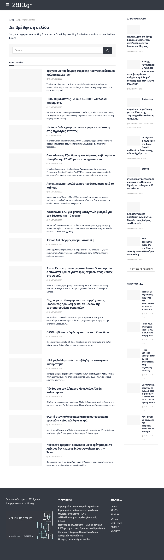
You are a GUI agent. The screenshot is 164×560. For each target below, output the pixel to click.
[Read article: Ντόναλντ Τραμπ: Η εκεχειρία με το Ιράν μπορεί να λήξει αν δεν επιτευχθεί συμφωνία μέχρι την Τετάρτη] (25, 454)
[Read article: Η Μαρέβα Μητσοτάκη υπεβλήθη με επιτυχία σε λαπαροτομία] (25, 370)
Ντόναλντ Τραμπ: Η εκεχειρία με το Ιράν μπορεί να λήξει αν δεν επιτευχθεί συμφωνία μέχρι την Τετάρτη (79, 448)
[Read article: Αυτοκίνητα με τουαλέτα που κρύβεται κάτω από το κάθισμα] (25, 193)
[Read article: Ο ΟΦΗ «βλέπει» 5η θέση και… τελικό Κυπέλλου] (25, 342)
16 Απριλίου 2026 (135, 89)
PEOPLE (115, 527)
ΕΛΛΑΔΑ (115, 514)
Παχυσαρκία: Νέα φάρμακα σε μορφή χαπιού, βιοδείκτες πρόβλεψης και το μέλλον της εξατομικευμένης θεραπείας (76, 304)
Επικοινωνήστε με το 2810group (23, 499)
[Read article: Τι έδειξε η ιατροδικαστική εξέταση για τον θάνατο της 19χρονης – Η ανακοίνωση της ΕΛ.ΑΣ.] (133, 102)
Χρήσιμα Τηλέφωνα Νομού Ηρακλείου (78, 532)
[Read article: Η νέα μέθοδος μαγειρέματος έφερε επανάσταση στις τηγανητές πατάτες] (25, 137)
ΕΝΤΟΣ (114, 518)
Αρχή (11, 20)
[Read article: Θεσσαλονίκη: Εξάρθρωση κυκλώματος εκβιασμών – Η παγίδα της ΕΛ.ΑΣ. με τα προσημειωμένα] (25, 165)
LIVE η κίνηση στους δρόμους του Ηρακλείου (81, 528)
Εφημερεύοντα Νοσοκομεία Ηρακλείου (78, 506)
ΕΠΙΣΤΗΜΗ (116, 523)
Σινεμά (61, 521)
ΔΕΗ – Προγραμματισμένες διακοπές (77, 517)
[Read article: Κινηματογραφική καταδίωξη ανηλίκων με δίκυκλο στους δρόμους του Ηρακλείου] (133, 206)
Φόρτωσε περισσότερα (141, 269)
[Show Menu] (7, 5)
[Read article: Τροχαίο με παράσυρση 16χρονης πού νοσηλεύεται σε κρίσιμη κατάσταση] (25, 80)
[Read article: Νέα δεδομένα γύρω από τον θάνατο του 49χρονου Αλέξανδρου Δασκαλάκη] (133, 241)
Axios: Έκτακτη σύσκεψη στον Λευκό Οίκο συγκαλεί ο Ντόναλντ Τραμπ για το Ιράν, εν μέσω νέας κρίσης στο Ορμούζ (80, 272)
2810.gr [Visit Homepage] (21, 5)
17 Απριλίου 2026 (135, 260)
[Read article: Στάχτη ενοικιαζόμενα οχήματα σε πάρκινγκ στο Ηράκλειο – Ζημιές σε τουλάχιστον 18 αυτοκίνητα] (133, 172)
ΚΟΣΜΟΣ (115, 531)
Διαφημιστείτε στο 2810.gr (20, 503)
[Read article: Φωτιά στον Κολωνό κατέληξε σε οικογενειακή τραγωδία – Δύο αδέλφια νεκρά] (25, 426)
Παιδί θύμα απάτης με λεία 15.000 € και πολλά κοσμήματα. (147, 330)
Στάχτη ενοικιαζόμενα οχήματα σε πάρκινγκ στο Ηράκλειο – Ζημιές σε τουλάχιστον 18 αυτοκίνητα (140, 178)
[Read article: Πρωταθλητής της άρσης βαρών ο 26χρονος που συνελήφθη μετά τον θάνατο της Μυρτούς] (133, 29)
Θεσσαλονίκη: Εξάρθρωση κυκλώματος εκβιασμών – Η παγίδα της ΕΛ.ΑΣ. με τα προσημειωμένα (150, 394)
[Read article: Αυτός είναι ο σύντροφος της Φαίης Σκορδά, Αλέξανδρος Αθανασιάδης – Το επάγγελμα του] (133, 140)
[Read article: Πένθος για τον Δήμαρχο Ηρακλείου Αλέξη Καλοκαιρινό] (25, 398)
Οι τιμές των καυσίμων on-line (74, 539)
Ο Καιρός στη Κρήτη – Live (72, 514)
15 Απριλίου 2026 (135, 51)
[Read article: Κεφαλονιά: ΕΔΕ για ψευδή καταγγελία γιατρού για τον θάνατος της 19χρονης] (25, 221)
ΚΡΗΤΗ (114, 510)
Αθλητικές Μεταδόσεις (70, 535)
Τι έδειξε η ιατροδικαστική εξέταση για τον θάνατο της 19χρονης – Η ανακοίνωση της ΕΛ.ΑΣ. (140, 109)
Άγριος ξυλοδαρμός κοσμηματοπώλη (70, 240)
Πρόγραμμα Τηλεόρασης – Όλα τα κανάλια (80, 524)
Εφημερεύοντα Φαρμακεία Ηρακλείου (78, 510)
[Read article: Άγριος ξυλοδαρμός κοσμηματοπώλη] (25, 249)
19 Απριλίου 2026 (54, 79)
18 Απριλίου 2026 (54, 280)
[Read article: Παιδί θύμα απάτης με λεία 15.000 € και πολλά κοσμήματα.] (25, 108)
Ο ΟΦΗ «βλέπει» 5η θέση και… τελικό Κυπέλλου (78, 332)
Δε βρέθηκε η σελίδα (25, 20)
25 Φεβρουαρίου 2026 (136, 158)
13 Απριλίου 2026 (135, 193)
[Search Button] (107, 50)
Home (114, 506)
